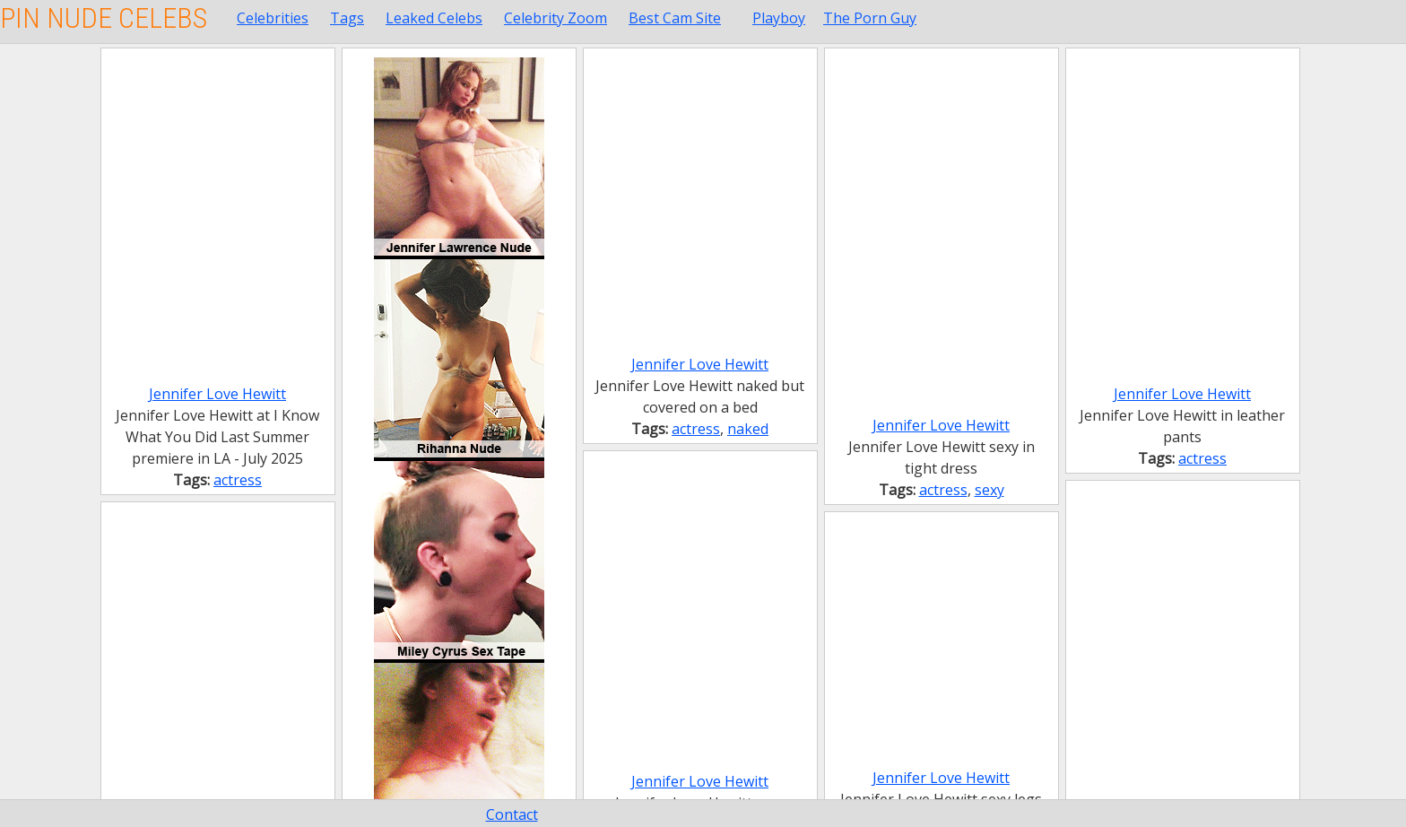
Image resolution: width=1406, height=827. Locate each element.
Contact (512, 814)
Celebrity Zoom (555, 18)
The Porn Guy (869, 18)
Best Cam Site (675, 18)
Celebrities (272, 18)
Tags (347, 18)
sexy (989, 490)
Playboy (778, 18)
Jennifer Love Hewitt (217, 394)
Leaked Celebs (434, 18)
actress (237, 480)
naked (747, 429)
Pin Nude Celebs (103, 18)
